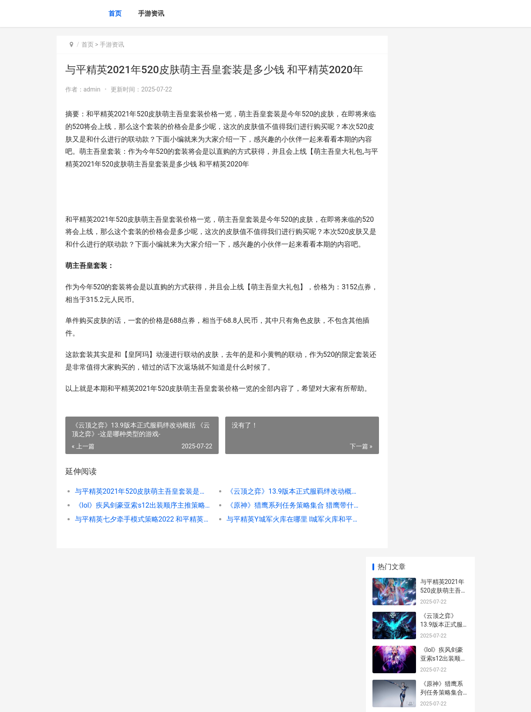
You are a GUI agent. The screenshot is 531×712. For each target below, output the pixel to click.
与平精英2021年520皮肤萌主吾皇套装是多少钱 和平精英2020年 (136, 543)
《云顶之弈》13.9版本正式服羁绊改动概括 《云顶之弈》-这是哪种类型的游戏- (272, 543)
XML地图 (213, 698)
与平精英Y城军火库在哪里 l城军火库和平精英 (272, 571)
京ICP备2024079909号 (175, 698)
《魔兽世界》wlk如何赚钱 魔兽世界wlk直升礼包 (443, 638)
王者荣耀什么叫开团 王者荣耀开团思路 (442, 536)
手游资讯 (151, 13)
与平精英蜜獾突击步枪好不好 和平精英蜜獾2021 (442, 405)
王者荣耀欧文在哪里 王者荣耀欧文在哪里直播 (442, 570)
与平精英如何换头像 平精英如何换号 (442, 337)
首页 (115, 13)
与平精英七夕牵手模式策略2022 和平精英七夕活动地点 (136, 571)
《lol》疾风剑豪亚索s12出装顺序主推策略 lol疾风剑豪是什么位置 (136, 557)
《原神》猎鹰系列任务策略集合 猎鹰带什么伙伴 (272, 557)
